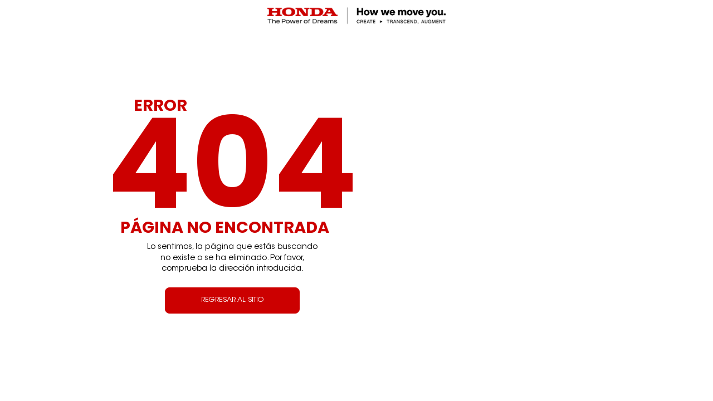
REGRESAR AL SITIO (232, 300)
